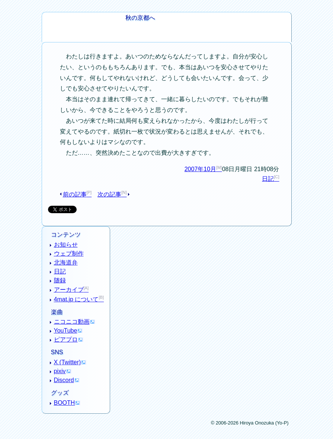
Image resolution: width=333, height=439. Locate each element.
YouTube (65, 330)
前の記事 (75, 194)
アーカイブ (69, 289)
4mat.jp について (76, 299)
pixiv (60, 371)
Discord (64, 380)
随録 (60, 280)
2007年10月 (200, 169)
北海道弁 (66, 262)
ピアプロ (66, 339)
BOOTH (64, 403)
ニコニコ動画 (72, 321)
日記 (268, 179)
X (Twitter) (67, 362)
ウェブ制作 (69, 253)
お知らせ (66, 244)
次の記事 (109, 194)
